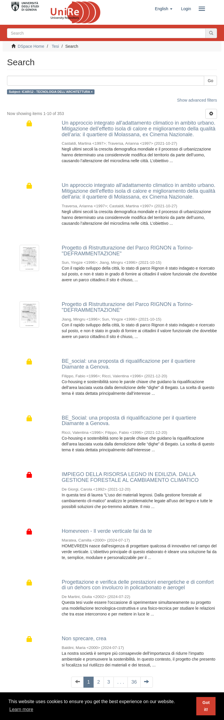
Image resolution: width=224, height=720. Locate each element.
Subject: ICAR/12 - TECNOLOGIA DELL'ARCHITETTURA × (50, 91)
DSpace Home (31, 46)
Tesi (55, 46)
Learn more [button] (21, 709)
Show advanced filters (197, 100)
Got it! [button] (206, 706)
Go (210, 80)
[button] (163, 8)
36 (134, 682)
